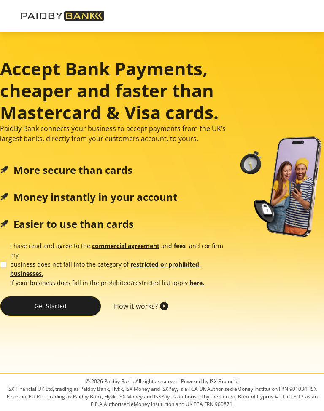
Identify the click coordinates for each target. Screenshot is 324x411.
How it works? (135, 306)
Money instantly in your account (95, 197)
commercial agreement (125, 246)
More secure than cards (73, 170)
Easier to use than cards (74, 224)
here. (196, 283)
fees (179, 246)
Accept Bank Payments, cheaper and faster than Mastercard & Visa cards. (109, 90)
